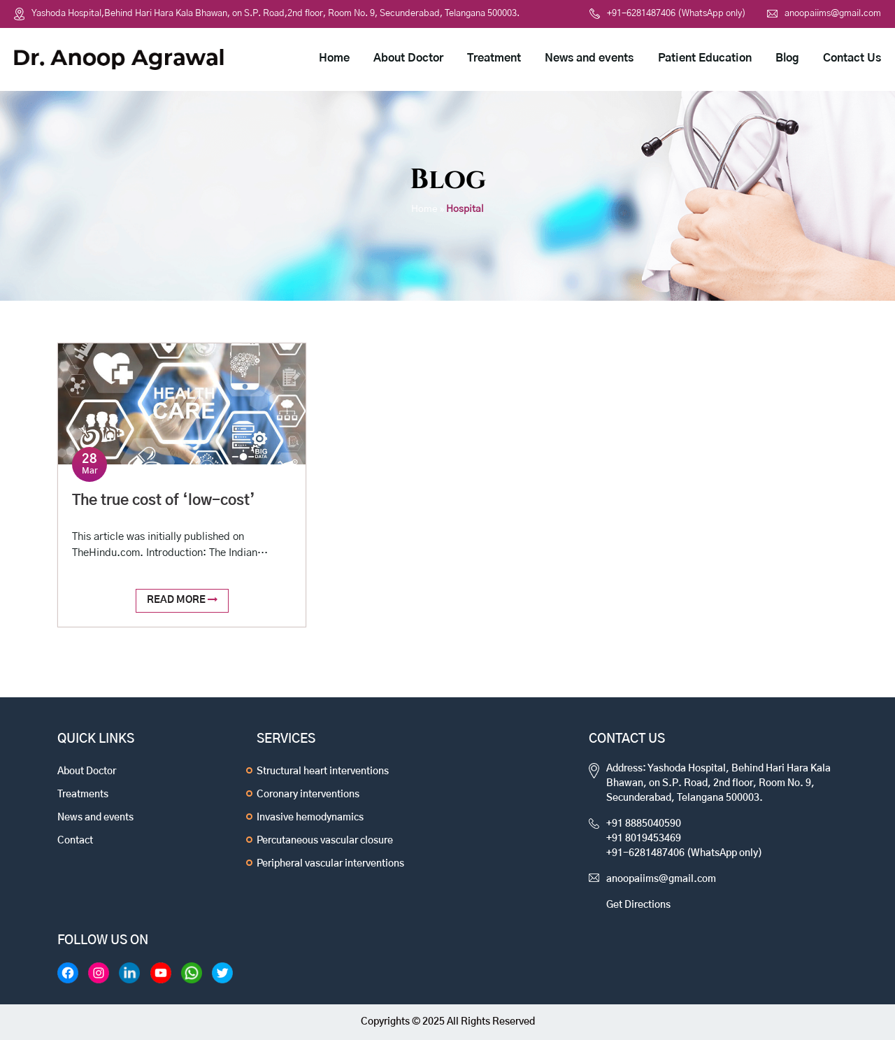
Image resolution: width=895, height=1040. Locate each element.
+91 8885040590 (643, 824)
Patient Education (705, 58)
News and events (589, 58)
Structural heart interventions (323, 771)
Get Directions (638, 905)
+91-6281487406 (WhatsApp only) (667, 13)
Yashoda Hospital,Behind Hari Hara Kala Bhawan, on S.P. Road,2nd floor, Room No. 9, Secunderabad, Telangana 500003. (275, 13)
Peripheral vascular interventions (330, 864)
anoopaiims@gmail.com (824, 13)
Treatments (82, 794)
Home (334, 58)
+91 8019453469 (643, 838)
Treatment (494, 58)
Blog (787, 58)
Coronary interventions (308, 794)
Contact (75, 841)
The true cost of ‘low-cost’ (163, 500)
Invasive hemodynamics (310, 817)
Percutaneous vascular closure (325, 841)
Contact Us (852, 58)
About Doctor (408, 58)
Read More (182, 599)
